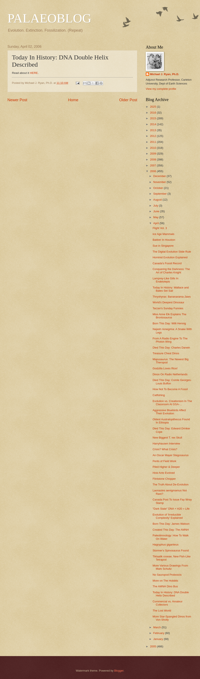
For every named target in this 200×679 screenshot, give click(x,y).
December (160, 176)
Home (73, 100)
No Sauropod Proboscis (167, 574)
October (158, 188)
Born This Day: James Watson (171, 523)
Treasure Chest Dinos (166, 353)
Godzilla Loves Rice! (165, 368)
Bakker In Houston (164, 239)
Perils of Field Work (164, 461)
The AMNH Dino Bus (165, 586)
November (160, 182)
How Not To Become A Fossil (170, 389)
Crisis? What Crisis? (165, 449)
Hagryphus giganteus (166, 544)
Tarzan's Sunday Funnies (168, 308)
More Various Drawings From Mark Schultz (170, 567)
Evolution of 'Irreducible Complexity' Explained (168, 516)
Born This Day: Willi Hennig (169, 323)
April (156, 223)
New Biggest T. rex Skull (167, 437)
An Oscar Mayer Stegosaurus (171, 455)
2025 (153, 106)
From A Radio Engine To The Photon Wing (170, 340)
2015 (153, 118)
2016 (153, 112)
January (158, 639)
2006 (153, 171)
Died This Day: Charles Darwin (171, 347)
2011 (153, 141)
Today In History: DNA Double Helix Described (171, 594)
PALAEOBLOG (49, 18)
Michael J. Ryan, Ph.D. (164, 74)
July (156, 205)
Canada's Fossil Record (167, 263)
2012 (153, 136)
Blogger (119, 670)
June (156, 211)
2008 (153, 159)
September (160, 193)
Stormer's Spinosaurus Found (171, 550)
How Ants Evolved (164, 472)
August (158, 199)
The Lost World (162, 610)
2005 (153, 646)
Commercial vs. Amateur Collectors (167, 603)
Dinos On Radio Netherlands (170, 374)
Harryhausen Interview (166, 443)
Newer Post (17, 100)
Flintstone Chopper (164, 478)
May (156, 217)
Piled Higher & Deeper (166, 466)
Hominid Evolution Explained (170, 257)
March (157, 627)
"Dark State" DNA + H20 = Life (171, 508)
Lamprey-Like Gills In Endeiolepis (165, 280)
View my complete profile (161, 88)
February (159, 633)
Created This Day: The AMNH (171, 529)
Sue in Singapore (163, 245)
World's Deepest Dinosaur (168, 302)
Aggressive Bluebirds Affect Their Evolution (169, 412)
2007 (153, 165)
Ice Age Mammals (163, 234)
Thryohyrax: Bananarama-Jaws (172, 296)
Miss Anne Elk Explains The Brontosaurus (169, 316)
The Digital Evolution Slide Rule (172, 251)
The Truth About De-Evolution (171, 484)
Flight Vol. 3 (160, 228)
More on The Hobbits (165, 580)
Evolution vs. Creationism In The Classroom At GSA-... (172, 402)
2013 (153, 130)
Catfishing (159, 395)
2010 (153, 147)
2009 (153, 153)
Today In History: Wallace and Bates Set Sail (171, 289)
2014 (153, 124)
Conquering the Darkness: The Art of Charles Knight (171, 270)
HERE (34, 73)
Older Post (128, 100)
